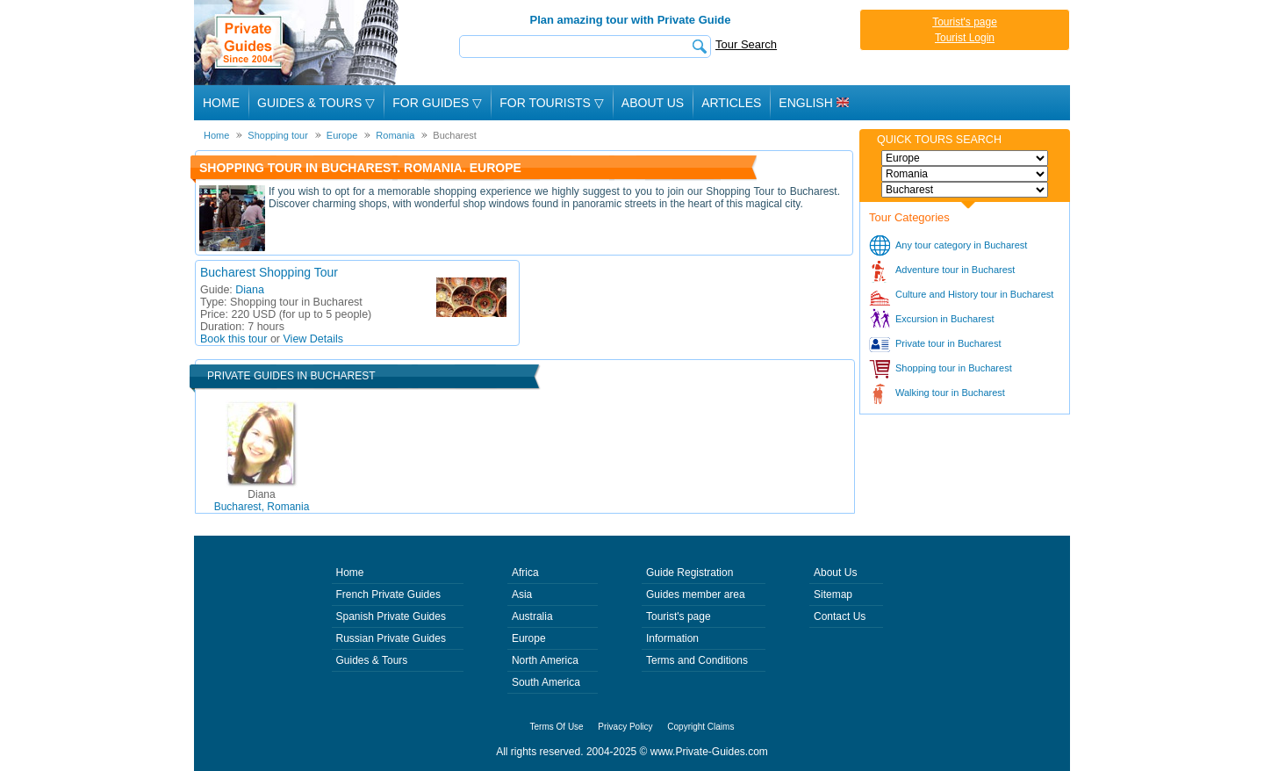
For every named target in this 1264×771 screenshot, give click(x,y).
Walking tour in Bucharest (950, 392)
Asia (522, 594)
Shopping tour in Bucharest (953, 368)
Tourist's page (964, 22)
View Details (314, 339)
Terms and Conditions (697, 660)
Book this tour (233, 339)
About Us (652, 103)
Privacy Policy (625, 726)
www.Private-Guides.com (709, 752)
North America (545, 660)
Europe (529, 638)
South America (546, 682)
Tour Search (746, 44)
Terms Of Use (557, 726)
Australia (532, 616)
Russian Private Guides (391, 638)
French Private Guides (388, 594)
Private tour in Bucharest (948, 343)
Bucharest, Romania (262, 500)
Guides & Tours (372, 660)
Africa (525, 572)
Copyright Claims (700, 726)
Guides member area (695, 594)
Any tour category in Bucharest (961, 245)
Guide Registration (689, 572)
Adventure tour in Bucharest (955, 269)
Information (672, 638)
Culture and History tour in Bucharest (974, 294)
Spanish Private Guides (391, 616)
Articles (731, 103)
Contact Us (839, 616)
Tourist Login (965, 38)
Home (221, 103)
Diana (249, 290)
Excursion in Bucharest (945, 318)
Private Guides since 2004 (298, 42)
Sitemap (833, 594)
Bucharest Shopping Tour (269, 272)
